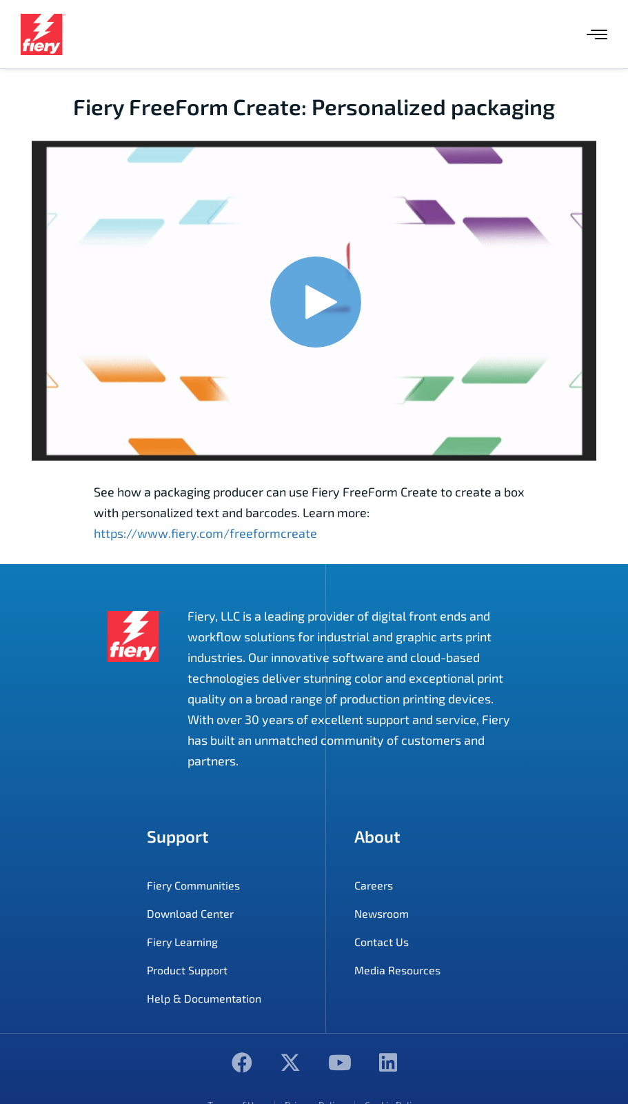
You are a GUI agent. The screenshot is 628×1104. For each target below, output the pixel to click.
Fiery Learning (182, 941)
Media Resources (397, 969)
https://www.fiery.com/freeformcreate (205, 533)
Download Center (190, 913)
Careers (373, 885)
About (377, 836)
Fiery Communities (193, 885)
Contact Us (381, 941)
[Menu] (597, 34)
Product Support (187, 969)
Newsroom (381, 913)
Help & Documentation (204, 998)
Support (178, 836)
